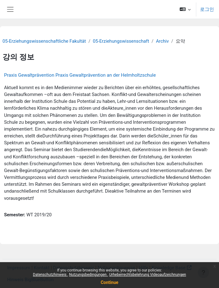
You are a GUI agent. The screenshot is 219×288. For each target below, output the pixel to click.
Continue (109, 282)
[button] (185, 9)
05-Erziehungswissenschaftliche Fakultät (44, 41)
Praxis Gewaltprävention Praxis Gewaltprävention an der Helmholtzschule (80, 75)
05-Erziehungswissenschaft (121, 41)
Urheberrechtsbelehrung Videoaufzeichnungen (147, 274)
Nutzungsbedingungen (88, 274)
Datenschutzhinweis (50, 274)
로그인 (207, 9)
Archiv (162, 41)
